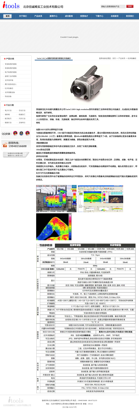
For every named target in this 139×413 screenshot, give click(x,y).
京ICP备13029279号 (69, 407)
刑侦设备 (8, 96)
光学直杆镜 (9, 80)
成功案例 (69, 16)
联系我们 (130, 16)
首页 (8, 16)
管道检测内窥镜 (11, 64)
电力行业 (8, 110)
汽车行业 (22, 119)
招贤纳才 (84, 16)
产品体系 (38, 16)
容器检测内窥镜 (11, 68)
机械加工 (22, 114)
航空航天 (8, 119)
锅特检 (7, 114)
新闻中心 (53, 16)
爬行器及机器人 (11, 84)
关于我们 (23, 16)
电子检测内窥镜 (11, 72)
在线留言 (115, 16)
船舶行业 (8, 123)
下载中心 (99, 16)
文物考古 (22, 123)
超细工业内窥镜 (11, 76)
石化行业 (22, 110)
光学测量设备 (10, 92)
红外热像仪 (9, 88)
